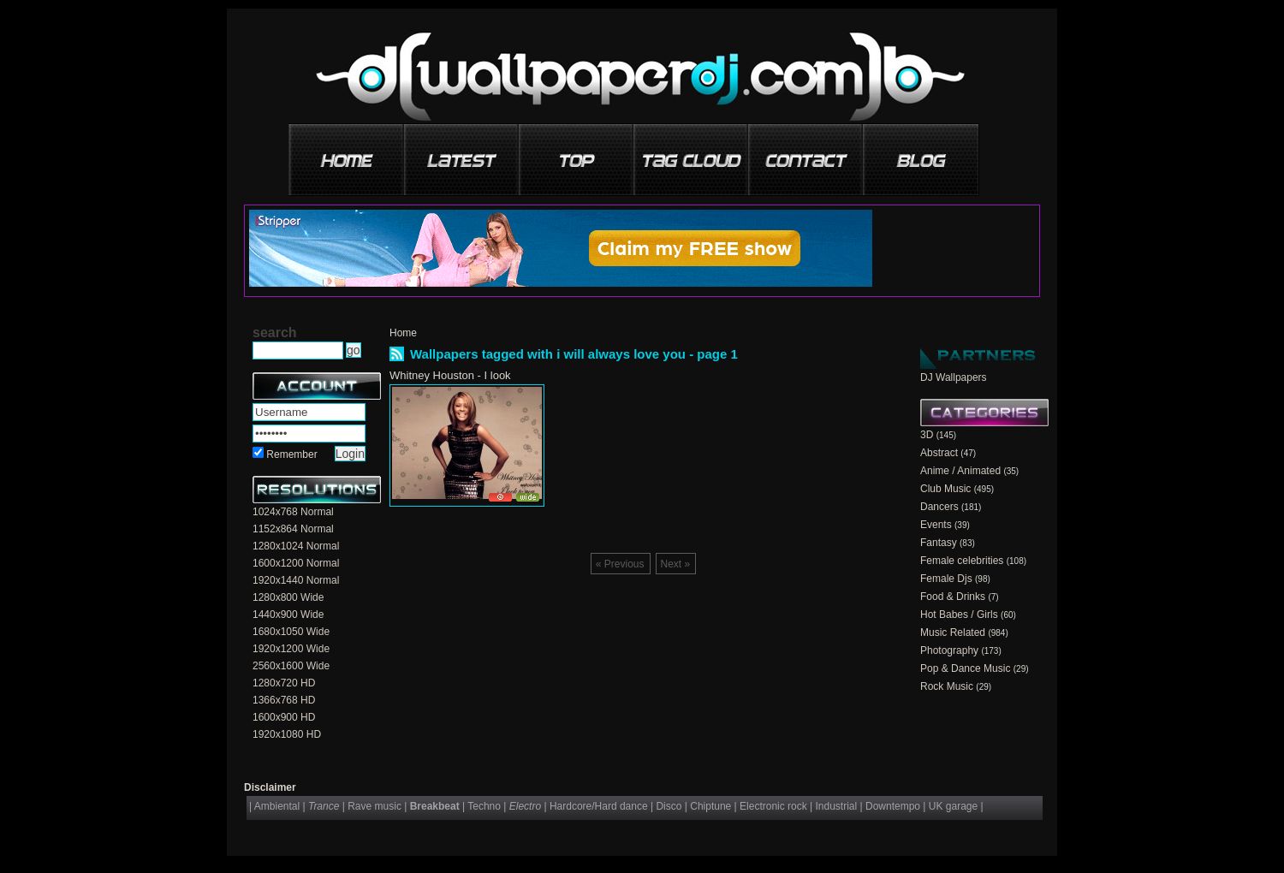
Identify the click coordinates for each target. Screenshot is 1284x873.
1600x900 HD (284, 717)
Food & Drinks (952, 597)
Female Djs (946, 579)
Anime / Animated (960, 471)
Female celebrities (961, 561)
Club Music (945, 489)
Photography (949, 650)
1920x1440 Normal (296, 580)
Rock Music (946, 686)
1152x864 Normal (293, 529)
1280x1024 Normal (296, 546)
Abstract (939, 453)
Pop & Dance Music (965, 668)
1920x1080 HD (287, 734)
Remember (291, 454)
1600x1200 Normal (296, 563)
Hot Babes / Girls (959, 615)
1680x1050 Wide (291, 632)
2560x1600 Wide (291, 666)
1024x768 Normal (293, 512)
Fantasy (938, 543)
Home (403, 333)
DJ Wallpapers (953, 377)
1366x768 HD (284, 700)
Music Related (952, 632)
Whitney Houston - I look (450, 375)
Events (936, 525)
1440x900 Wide (288, 615)
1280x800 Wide (288, 597)
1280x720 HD (284, 683)
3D (926, 435)
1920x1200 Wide (291, 649)
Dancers (939, 507)
